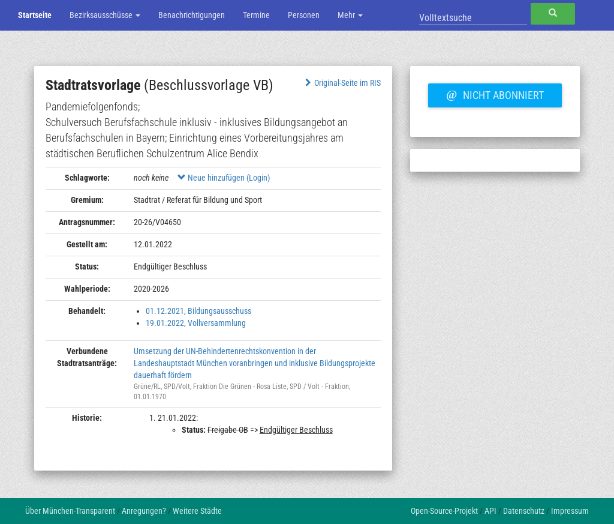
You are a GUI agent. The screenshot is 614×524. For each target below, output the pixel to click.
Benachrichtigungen (191, 15)
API (490, 511)
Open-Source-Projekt (444, 511)
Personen (304, 15)
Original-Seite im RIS (341, 83)
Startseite (35, 15)
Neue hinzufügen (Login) (223, 177)
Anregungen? (144, 511)
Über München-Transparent (70, 511)
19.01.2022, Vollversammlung (196, 323)
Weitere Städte (197, 511)
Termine (256, 15)
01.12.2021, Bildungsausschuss (198, 311)
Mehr (350, 15)
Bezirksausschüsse (105, 15)
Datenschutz (523, 511)
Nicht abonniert (494, 93)
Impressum (570, 511)
